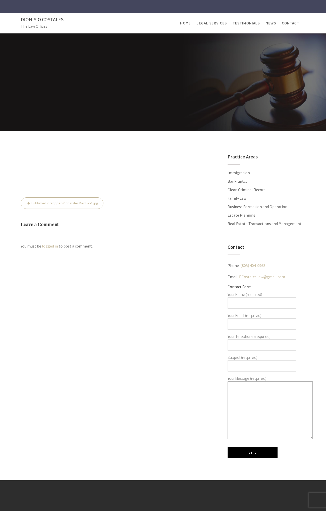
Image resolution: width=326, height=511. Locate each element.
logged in (50, 246)
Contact (290, 23)
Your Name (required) (262, 298)
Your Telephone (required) (262, 340)
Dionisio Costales (42, 19)
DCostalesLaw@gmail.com (262, 276)
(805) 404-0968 (252, 265)
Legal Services (212, 23)
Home (185, 23)
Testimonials (246, 23)
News (271, 23)
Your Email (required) (262, 319)
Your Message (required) (262, 408)
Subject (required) (262, 361)
